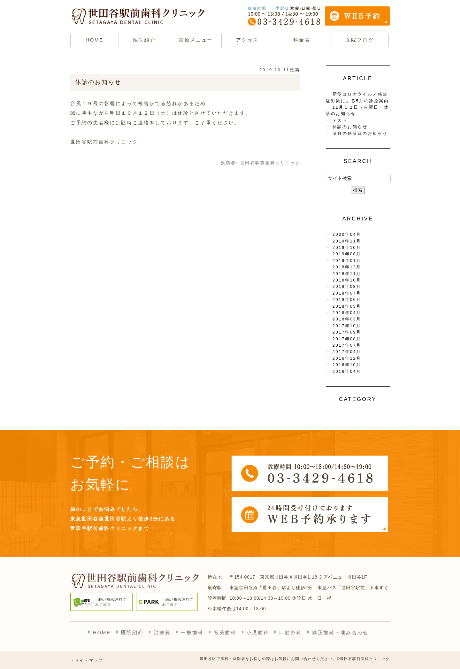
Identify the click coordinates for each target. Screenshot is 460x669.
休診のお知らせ (98, 82)
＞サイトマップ (86, 660)
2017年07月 (347, 345)
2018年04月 (347, 312)
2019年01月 (347, 260)
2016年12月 (347, 358)
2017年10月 (347, 325)
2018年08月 (347, 286)
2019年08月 (347, 253)
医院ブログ (360, 39)
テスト (340, 120)
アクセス (247, 39)
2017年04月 (347, 351)
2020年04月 (347, 234)
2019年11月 (347, 241)
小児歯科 (258, 632)
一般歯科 (192, 632)
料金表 (301, 39)
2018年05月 (347, 306)
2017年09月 (347, 332)
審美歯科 (225, 632)
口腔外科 (290, 632)
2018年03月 (347, 319)
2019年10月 (347, 247)
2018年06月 (347, 299)
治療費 (162, 632)
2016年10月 (347, 364)
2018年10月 (347, 280)
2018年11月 (347, 273)
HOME (94, 39)
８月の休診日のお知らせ (360, 133)
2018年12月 (347, 267)
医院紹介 (132, 632)
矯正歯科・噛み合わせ (340, 632)
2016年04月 (347, 371)
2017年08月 (347, 338)
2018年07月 (347, 293)
